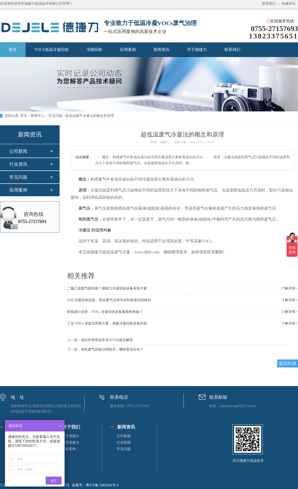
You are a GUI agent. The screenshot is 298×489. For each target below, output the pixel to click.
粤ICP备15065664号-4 (102, 485)
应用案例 (128, 49)
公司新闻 (18, 151)
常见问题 (55, 116)
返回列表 (288, 363)
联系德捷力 (70, 442)
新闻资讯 (161, 49)
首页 (23, 116)
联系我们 (269, 3)
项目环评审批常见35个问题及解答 (107, 340)
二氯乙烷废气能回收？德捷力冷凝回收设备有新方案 (107, 288)
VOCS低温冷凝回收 (51, 49)
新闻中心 (38, 116)
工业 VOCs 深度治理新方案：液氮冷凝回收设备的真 (107, 323)
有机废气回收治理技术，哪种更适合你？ (112, 349)
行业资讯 (18, 164)
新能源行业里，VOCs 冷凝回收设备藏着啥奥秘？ (105, 312)
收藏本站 (289, 3)
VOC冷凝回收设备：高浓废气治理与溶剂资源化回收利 (109, 300)
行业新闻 (124, 442)
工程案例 (69, 449)
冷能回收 (94, 49)
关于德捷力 (197, 49)
